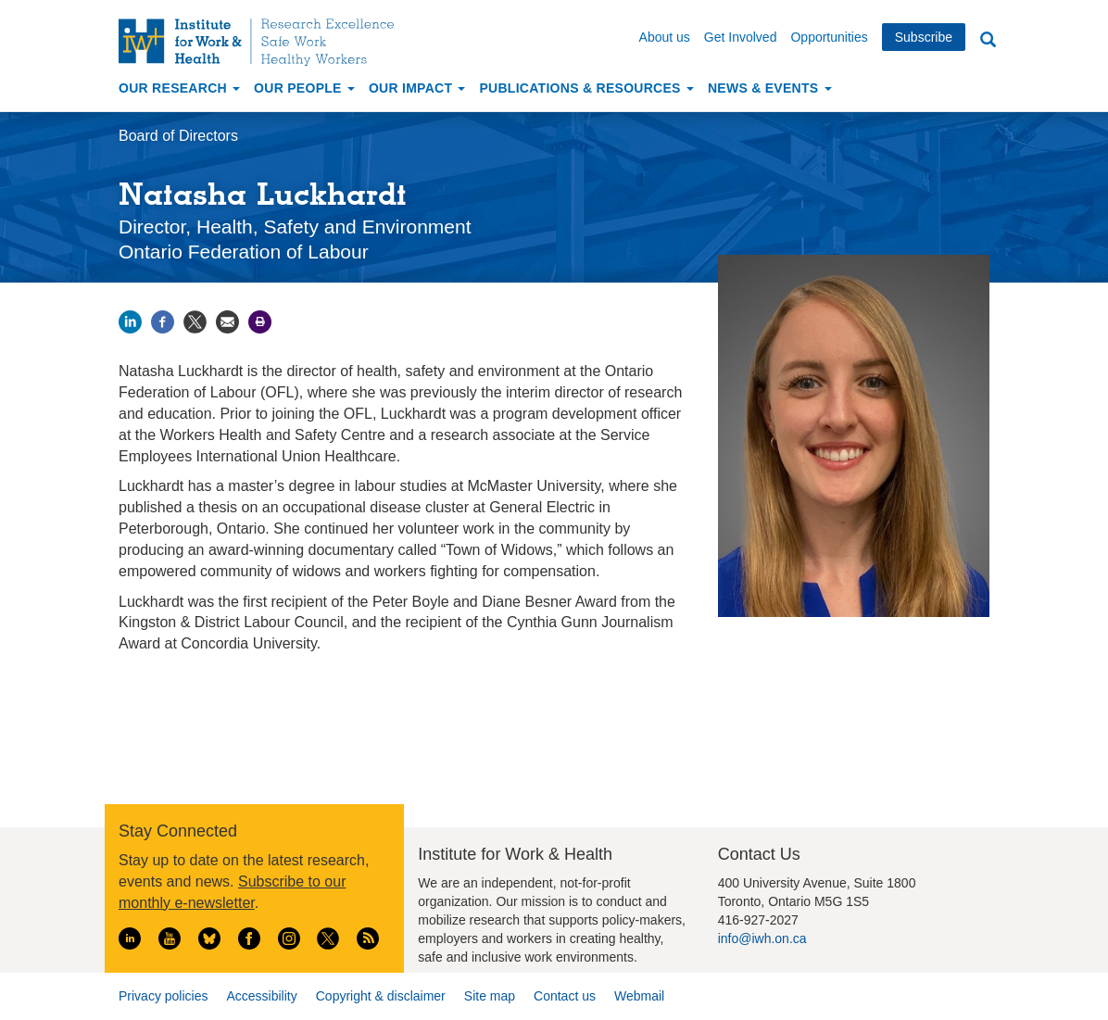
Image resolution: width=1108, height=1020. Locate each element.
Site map (489, 996)
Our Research (179, 88)
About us (664, 37)
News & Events (770, 88)
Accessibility (261, 996)
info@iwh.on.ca (762, 938)
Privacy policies (163, 996)
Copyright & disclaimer (381, 996)
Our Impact (417, 88)
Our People (304, 88)
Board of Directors (178, 136)
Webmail (639, 996)
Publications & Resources (586, 88)
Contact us (565, 996)
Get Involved (740, 37)
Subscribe (923, 37)
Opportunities (828, 37)
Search (987, 40)
